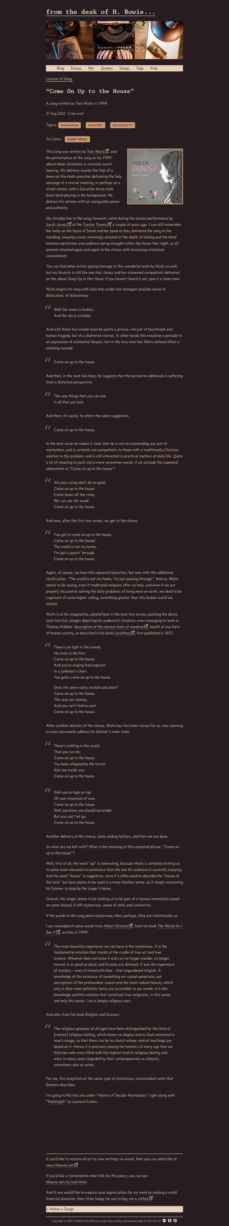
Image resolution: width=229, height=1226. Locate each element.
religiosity (123, 125)
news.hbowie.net (59, 1165)
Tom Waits (95, 151)
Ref (91, 68)
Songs (124, 68)
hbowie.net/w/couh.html (66, 1182)
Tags (139, 68)
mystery (95, 125)
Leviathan (122, 633)
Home (55, 1209)
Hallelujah (56, 1101)
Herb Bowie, (92, 1221)
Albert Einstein (116, 926)
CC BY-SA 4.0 (160, 1220)
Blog (60, 68)
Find (153, 68)
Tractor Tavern (95, 224)
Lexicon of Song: (59, 78)
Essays (76, 68)
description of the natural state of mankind (108, 626)
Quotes (107, 68)
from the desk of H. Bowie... (101, 12)
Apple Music (77, 139)
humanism (69, 125)
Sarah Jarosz (56, 224)
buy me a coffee (135, 1198)
